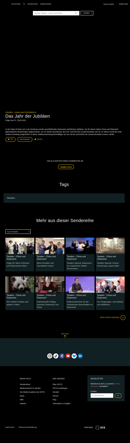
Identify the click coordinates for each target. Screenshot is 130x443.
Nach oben (65, 331)
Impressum (9, 423)
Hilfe (21, 395)
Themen (87, 13)
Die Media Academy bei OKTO (32, 388)
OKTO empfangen (60, 384)
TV (25, 4)
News (22, 391)
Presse (55, 391)
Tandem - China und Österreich (20, 112)
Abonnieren (25, 139)
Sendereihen (25, 380)
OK (118, 391)
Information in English (61, 399)
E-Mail (94, 387)
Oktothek (16, 4)
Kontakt (56, 388)
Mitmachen (33, 4)
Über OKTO (57, 380)
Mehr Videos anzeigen (112, 313)
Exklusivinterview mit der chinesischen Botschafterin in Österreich (79, 300)
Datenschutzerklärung (28, 423)
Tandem (11, 197)
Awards (23, 399)
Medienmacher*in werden (30, 384)
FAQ (54, 395)
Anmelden (66, 166)
